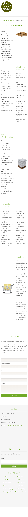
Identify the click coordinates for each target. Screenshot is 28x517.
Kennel (7, 477)
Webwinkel (20, 480)
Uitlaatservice (21, 483)
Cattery (7, 480)
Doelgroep (11, 20)
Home (5, 20)
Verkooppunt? (7, 492)
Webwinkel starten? (20, 492)
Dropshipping (21, 489)
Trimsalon (21, 486)
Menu (24, 3)
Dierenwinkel (20, 477)
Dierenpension (7, 483)
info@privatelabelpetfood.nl (16, 425)
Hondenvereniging (7, 489)
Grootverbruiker (7, 486)
